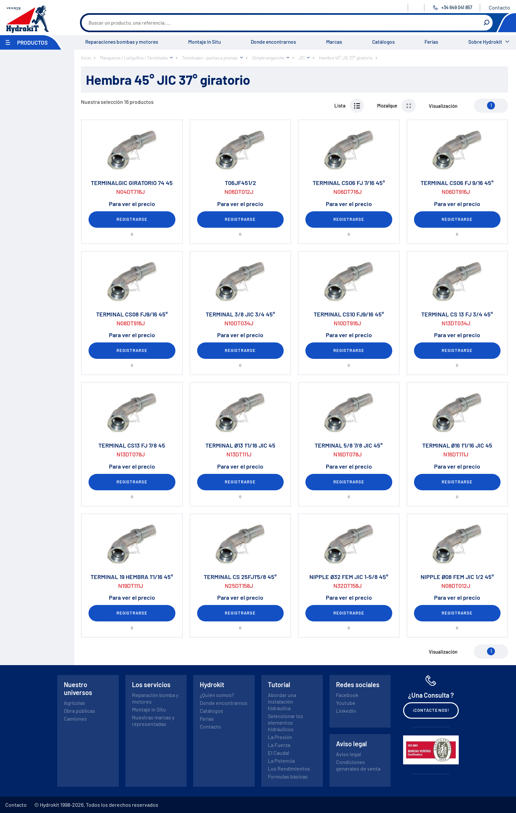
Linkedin (346, 711)
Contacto (499, 7)
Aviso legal (348, 754)
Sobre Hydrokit (485, 42)
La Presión (280, 737)
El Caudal (278, 753)
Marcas (334, 42)
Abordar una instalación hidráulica (282, 701)
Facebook (347, 695)
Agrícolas (74, 703)
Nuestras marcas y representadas (153, 720)
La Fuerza (279, 745)
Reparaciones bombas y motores (121, 42)
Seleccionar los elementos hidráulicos (285, 722)
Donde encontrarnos (273, 42)
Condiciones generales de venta (358, 765)
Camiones (75, 718)
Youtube (345, 703)
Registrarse (131, 219)
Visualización (443, 106)
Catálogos (383, 42)
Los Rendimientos (289, 768)
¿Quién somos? (217, 695)
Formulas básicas (288, 776)
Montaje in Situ (204, 42)
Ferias (431, 42)
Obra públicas (79, 711)
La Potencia (281, 760)
